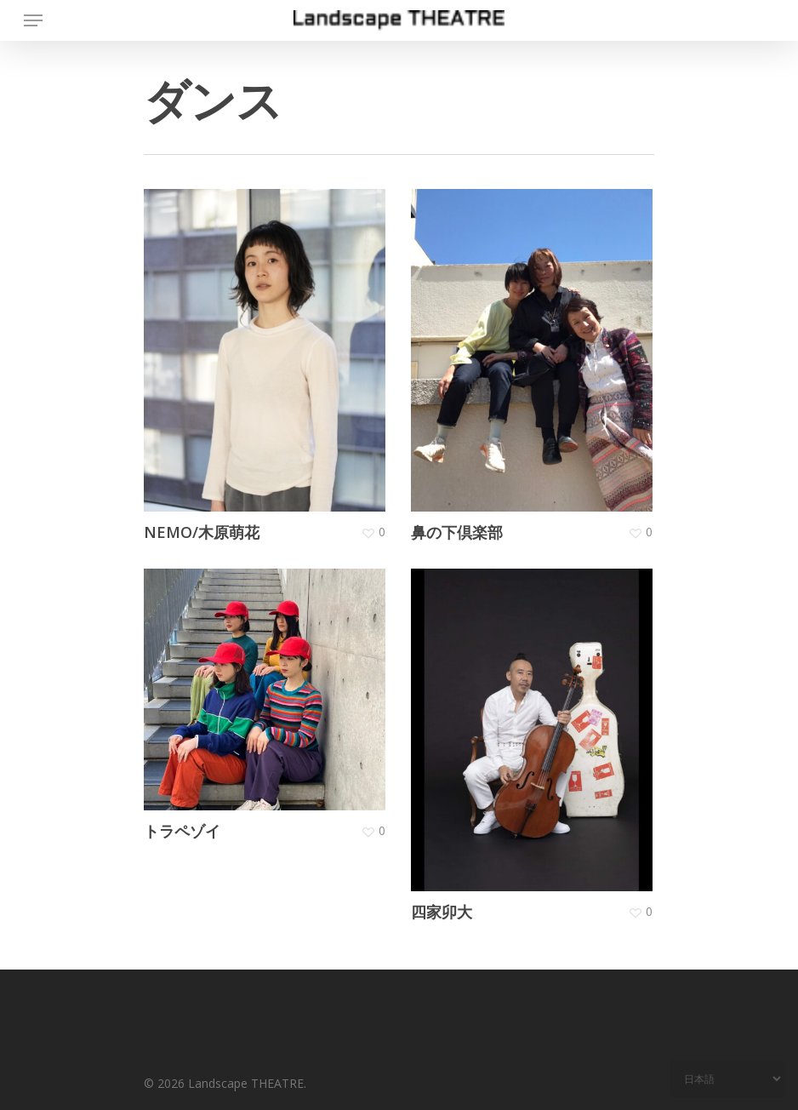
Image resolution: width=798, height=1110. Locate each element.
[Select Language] (727, 1079)
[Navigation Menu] (33, 20)
